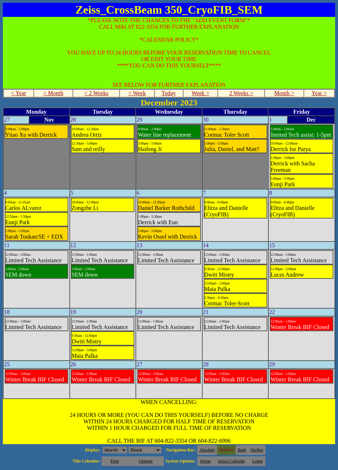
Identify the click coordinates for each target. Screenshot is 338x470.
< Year (18, 93)
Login (257, 461)
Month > (284, 93)
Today (169, 93)
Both (242, 449)
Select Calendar (231, 461)
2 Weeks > (241, 93)
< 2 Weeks (96, 93)
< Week (137, 93)
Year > (319, 93)
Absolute (207, 449)
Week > (200, 93)
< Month (53, 93)
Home (205, 461)
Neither (256, 449)
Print (114, 461)
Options (146, 461)
